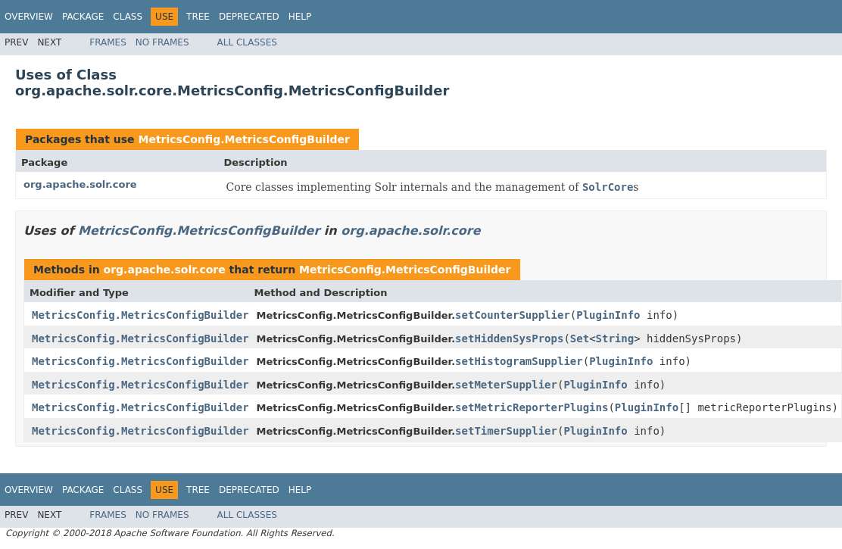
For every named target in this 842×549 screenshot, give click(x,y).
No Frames (162, 42)
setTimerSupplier (506, 431)
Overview (29, 16)
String (615, 338)
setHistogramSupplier (519, 361)
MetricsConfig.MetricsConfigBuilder (243, 139)
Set (579, 338)
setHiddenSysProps (509, 338)
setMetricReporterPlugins (531, 407)
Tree (198, 16)
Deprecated (249, 16)
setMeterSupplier (506, 385)
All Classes (247, 42)
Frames (107, 42)
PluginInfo (608, 315)
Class (127, 16)
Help (300, 16)
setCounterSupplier (512, 315)
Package (83, 16)
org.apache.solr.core (80, 184)
